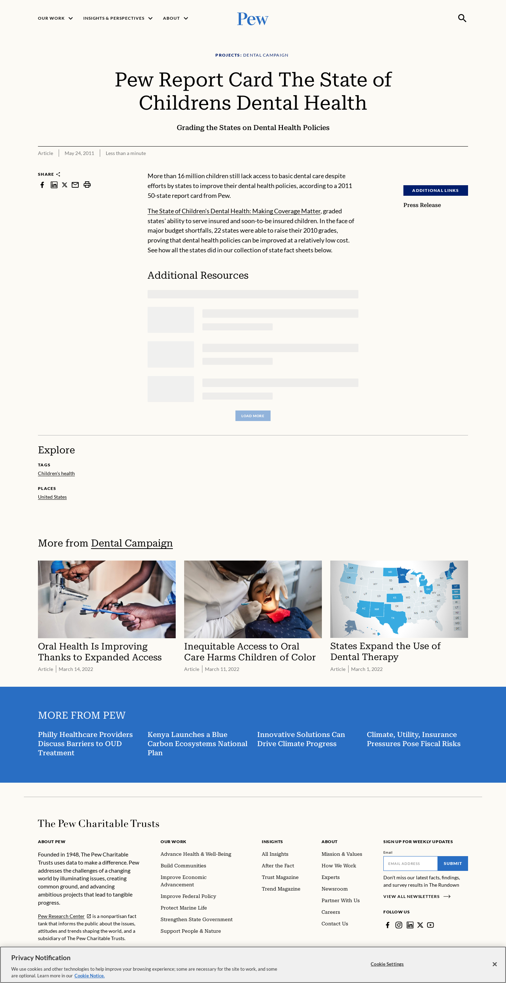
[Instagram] (399, 925)
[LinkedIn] (410, 925)
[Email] (410, 863)
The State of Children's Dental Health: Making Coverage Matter (234, 211)
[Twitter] (420, 925)
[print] (87, 184)
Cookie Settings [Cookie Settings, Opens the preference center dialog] (387, 967)
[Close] (494, 967)
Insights (272, 841)
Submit (453, 863)
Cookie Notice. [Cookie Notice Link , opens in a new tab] (89, 979)
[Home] (98, 823)
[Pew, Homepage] (253, 18)
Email (388, 852)
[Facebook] (387, 925)
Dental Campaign (132, 543)
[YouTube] (430, 925)
